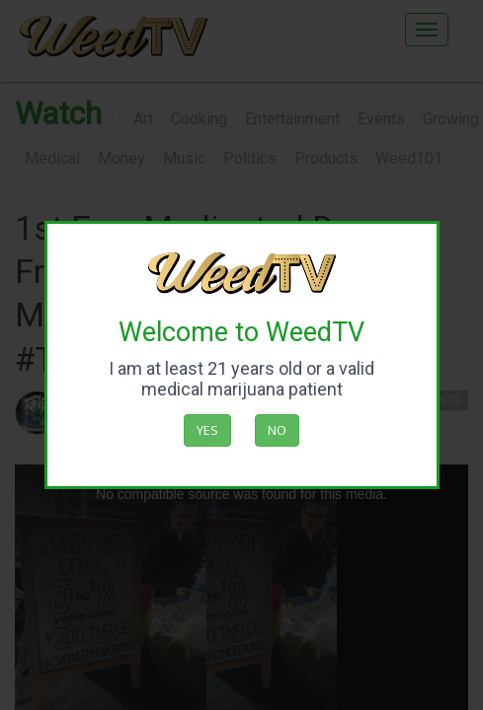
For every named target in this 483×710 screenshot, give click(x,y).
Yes (207, 430)
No (277, 430)
